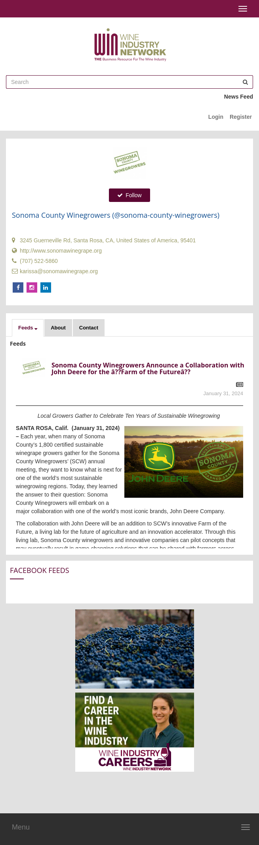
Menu (21, 827)
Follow (129, 195)
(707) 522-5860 (35, 261)
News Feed (238, 96)
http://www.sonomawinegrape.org (57, 250)
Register (241, 117)
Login (215, 117)
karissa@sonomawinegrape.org (55, 271)
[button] (28, 328)
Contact (88, 328)
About (58, 328)
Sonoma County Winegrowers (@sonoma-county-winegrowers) (115, 215)
